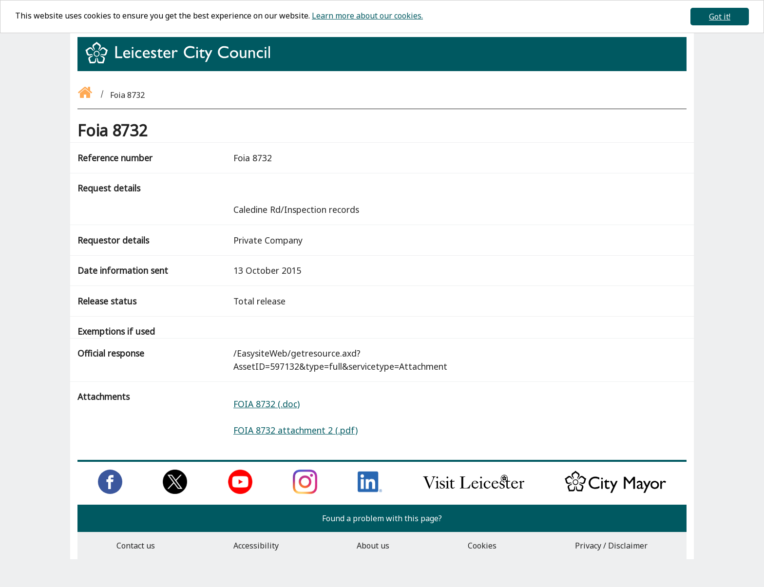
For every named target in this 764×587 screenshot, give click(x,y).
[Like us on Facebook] (110, 491)
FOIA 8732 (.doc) (266, 404)
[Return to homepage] (181, 61)
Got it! (719, 16)
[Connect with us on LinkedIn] (370, 491)
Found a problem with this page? (382, 518)
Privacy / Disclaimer (611, 545)
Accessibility (256, 545)
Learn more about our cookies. (367, 15)
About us (373, 545)
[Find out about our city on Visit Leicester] (473, 491)
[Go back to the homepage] (85, 95)
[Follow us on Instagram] (305, 491)
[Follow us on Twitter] (175, 491)
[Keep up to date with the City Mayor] (615, 491)
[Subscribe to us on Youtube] (240, 491)
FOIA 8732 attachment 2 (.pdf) (295, 430)
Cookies (482, 545)
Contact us (135, 545)
